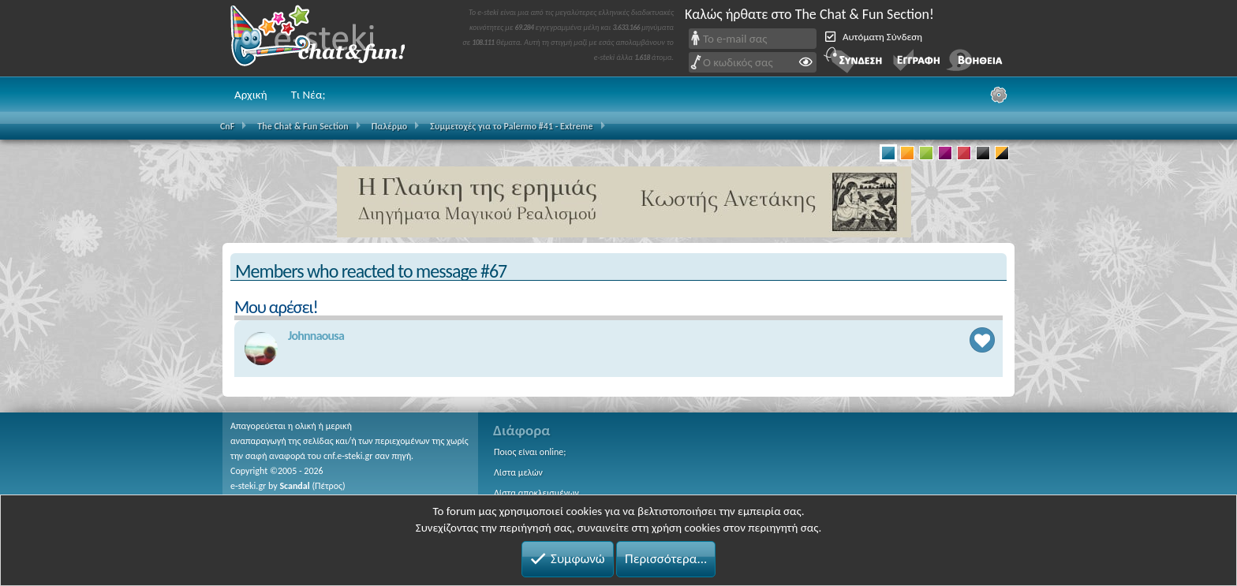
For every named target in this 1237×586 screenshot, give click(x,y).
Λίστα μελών (518, 472)
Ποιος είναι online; (530, 451)
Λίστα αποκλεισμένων (536, 492)
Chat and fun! (329, 38)
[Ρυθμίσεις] (999, 94)
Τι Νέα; (308, 95)
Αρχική (250, 95)
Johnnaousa (316, 335)
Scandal (294, 485)
